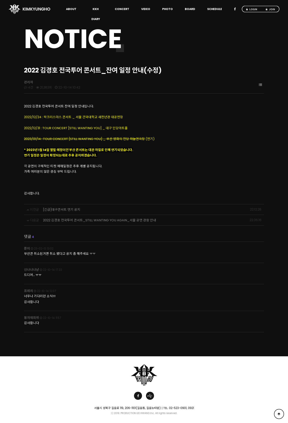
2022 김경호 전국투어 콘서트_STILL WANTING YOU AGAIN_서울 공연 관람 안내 (99, 220)
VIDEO (145, 9)
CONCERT (122, 9)
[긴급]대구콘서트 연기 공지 (61, 209)
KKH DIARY (95, 14)
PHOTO (167, 9)
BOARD (190, 9)
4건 (28, 87)
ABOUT (71, 9)
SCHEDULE (214, 9)
